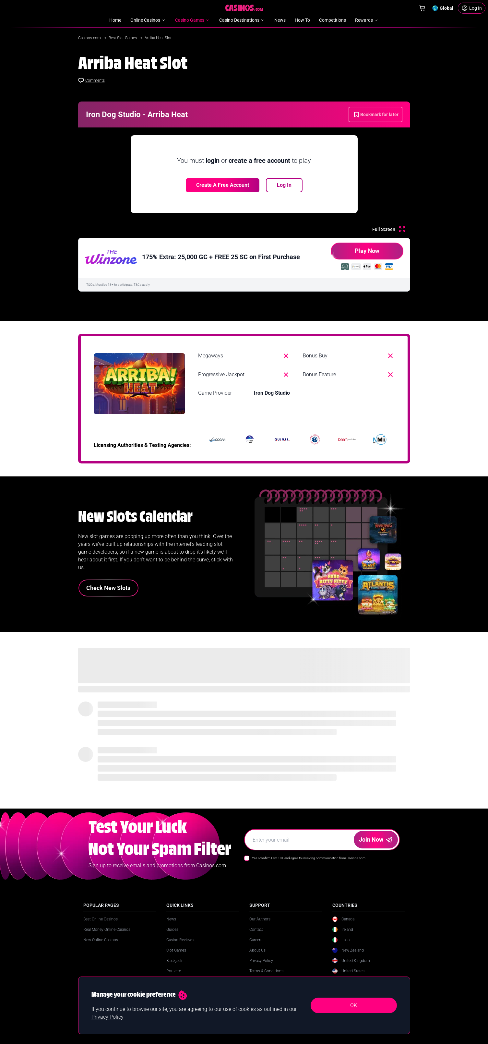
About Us (257, 950)
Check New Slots (108, 587)
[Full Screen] (388, 229)
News (171, 919)
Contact (256, 929)
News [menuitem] (280, 20)
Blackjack (174, 960)
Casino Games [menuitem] (192, 20)
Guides (172, 929)
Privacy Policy (261, 960)
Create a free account (222, 185)
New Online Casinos (100, 940)
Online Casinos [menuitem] (148, 20)
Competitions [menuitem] (332, 20)
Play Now (355, 253)
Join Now (375, 839)
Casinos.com (90, 38)
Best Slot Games (123, 38)
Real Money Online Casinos (106, 929)
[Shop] (422, 8)
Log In (284, 185)
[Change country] (443, 8)
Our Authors (259, 919)
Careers (255, 940)
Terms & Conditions (266, 971)
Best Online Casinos (100, 919)
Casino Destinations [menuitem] (242, 20)
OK (353, 1005)
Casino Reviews (180, 940)
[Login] (471, 8)
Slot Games (176, 950)
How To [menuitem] (302, 20)
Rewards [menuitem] (367, 20)
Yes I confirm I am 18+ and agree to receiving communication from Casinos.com (308, 858)
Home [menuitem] (115, 20)
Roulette (173, 971)
